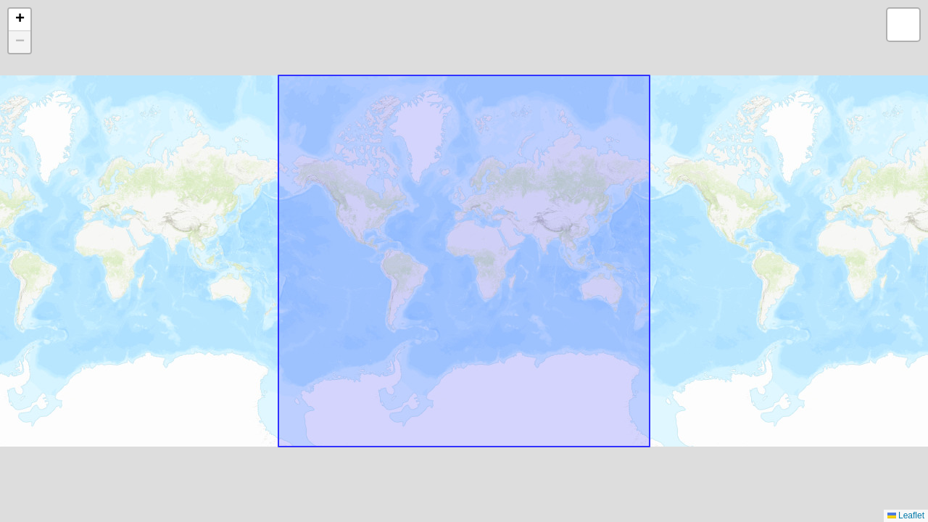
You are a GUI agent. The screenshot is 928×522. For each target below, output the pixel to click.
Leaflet (905, 515)
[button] (19, 20)
